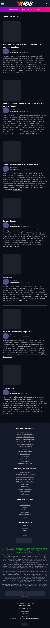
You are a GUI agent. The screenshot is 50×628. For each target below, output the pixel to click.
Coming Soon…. (9, 221)
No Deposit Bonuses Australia (25, 444)
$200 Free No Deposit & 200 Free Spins (25, 474)
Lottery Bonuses (25, 456)
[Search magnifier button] (47, 3)
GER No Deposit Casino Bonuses (25, 439)
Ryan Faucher (14, 52)
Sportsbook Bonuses (25, 458)
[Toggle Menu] (2, 3)
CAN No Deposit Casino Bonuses (25, 437)
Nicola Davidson (15, 169)
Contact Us (25, 509)
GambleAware (25, 512)
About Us (24, 507)
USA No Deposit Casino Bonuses (24, 432)
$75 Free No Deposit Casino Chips (25, 479)
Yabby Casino (25, 494)
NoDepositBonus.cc (32, 548)
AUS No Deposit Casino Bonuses (25, 434)
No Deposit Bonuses (25, 454)
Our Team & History (25, 505)
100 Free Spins (25, 486)
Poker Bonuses (25, 461)
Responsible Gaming (25, 605)
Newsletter (25, 528)
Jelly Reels (7, 277)
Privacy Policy (25, 611)
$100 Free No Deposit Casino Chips (25, 477)
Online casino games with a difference (20, 164)
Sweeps (38, 9)
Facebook (25, 530)
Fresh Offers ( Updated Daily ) (25, 463)
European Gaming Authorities (25, 603)
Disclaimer (25, 616)
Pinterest (25, 535)
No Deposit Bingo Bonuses (25, 451)
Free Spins (15, 9)
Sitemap (25, 517)
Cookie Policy (25, 613)
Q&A (25, 502)
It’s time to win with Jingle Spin (17, 332)
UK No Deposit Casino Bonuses (25, 441)
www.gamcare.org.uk (25, 514)
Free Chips (27, 9)
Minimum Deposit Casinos (25, 489)
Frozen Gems (8, 388)
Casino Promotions (25, 472)
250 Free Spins (25, 484)
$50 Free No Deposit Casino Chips (25, 482)
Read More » (18, 72)
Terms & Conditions (25, 608)
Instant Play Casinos (25, 491)
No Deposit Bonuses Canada (25, 446)
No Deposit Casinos (25, 449)
